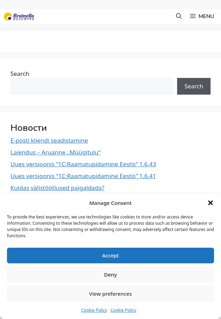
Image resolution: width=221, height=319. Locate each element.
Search (19, 74)
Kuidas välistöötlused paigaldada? (57, 188)
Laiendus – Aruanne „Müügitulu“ (55, 152)
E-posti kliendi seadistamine (49, 140)
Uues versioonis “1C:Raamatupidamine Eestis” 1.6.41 (83, 176)
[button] (210, 202)
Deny (110, 274)
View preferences (110, 293)
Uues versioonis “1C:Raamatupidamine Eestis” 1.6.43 (83, 164)
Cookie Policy (94, 310)
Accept (110, 255)
